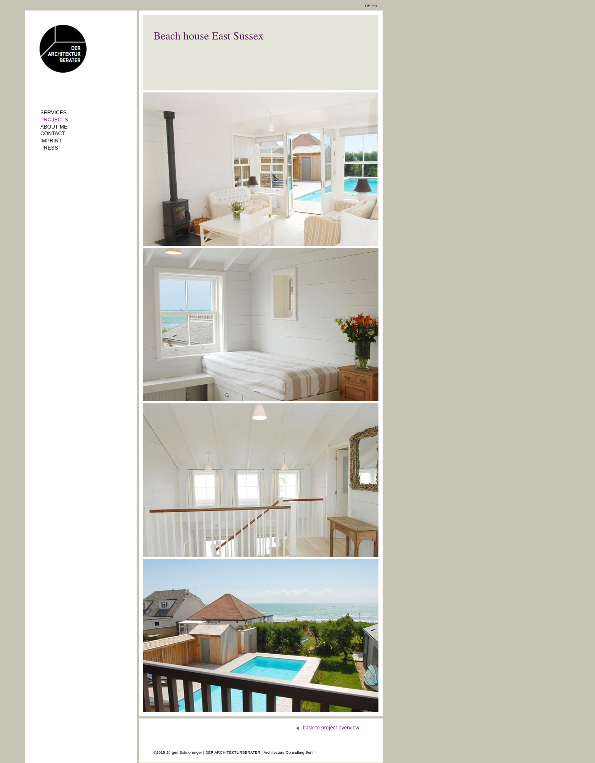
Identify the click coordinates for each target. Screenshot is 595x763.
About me (53, 127)
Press (49, 148)
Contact (52, 134)
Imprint (51, 141)
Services (53, 113)
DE (367, 6)
